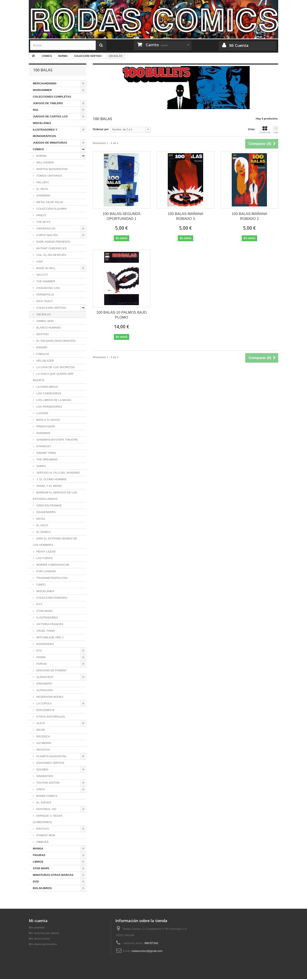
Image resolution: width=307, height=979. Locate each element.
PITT (39, 604)
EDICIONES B (45, 710)
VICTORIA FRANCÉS (49, 624)
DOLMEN (42, 769)
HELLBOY (42, 182)
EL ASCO (42, 525)
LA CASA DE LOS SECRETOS (55, 367)
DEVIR (40, 729)
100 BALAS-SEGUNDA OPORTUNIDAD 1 (121, 216)
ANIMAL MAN (45, 321)
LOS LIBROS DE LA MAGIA (53, 400)
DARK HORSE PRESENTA (53, 241)
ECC (39, 650)
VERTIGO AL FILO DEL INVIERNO (58, 472)
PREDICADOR (45, 426)
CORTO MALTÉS (47, 235)
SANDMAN (43, 195)
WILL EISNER (45, 162)
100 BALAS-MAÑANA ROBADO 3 (185, 216)
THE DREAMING (47, 459)
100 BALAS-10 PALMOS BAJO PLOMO (121, 314)
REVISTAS (43, 749)
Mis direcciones (39, 938)
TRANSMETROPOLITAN (51, 578)
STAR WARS (44, 611)
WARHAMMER (42, 90)
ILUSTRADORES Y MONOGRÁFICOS (45, 133)
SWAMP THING (46, 452)
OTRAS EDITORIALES (50, 716)
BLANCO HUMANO (48, 327)
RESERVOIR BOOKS (49, 696)
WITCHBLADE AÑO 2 (50, 637)
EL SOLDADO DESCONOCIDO (56, 340)
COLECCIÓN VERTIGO (51, 307)
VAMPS (41, 466)
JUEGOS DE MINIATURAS (50, 142)
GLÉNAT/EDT (45, 677)
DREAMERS (44, 683)
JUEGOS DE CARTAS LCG (50, 116)
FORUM (41, 663)
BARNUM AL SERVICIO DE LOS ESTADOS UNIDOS (55, 495)
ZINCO (40, 789)
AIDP (39, 261)
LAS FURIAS (44, 558)
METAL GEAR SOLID (49, 202)
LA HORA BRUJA (47, 386)
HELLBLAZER (45, 360)
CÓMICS (38, 149)
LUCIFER (42, 413)
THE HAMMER (45, 281)
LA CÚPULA (44, 703)
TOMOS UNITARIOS (49, 175)
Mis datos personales (43, 944)
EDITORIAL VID (46, 809)
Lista (275, 130)
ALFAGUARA (44, 690)
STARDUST (43, 446)
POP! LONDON (46, 571)
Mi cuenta (38, 920)
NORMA (41, 155)
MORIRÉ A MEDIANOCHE (52, 564)
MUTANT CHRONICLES (51, 248)
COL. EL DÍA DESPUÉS (51, 255)
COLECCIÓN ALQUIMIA (51, 208)
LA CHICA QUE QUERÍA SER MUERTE (53, 377)
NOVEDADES (45, 644)
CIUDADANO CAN (48, 288)
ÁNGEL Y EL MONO (49, 485)
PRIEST (41, 215)
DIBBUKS (42, 841)
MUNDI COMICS (46, 795)
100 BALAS (43, 314)
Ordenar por (101, 129)
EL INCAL (42, 188)
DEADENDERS (46, 512)
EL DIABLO (43, 531)
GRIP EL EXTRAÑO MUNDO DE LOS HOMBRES (55, 541)
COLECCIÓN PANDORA (51, 597)
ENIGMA (41, 347)
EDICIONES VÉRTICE (50, 762)
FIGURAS (39, 855)
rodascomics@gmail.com (147, 951)
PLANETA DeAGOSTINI (51, 756)
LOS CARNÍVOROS (48, 393)
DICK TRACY (44, 301)
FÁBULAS (42, 354)
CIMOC (41, 584)
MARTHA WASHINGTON (52, 169)
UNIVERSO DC (46, 228)
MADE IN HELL (46, 268)
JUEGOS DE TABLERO (48, 103)
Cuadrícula (265, 130)
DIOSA (40, 518)
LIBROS (38, 861)
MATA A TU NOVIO (48, 419)
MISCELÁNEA (42, 123)
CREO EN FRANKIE (49, 505)
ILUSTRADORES (47, 617)
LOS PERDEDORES (49, 406)
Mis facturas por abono (44, 933)
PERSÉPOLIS (45, 294)
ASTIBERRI (43, 743)
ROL (36, 109)
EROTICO (42, 828)
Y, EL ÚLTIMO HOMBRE (51, 479)
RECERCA (43, 736)
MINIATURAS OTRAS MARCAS (53, 875)
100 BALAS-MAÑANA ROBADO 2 (249, 216)
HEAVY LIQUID (45, 551)
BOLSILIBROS (42, 888)
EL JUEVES (43, 802)
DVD (36, 881)
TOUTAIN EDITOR (47, 782)
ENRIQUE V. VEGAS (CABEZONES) (47, 819)
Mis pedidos (37, 927)
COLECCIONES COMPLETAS (52, 96)
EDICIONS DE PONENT (51, 670)
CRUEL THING (45, 630)
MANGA (38, 848)
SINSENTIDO (44, 776)
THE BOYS (43, 221)
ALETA (40, 723)
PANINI (40, 657)
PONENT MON (45, 835)
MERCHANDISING (44, 83)
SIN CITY (42, 274)
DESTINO (42, 334)
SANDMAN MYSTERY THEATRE (57, 439)
